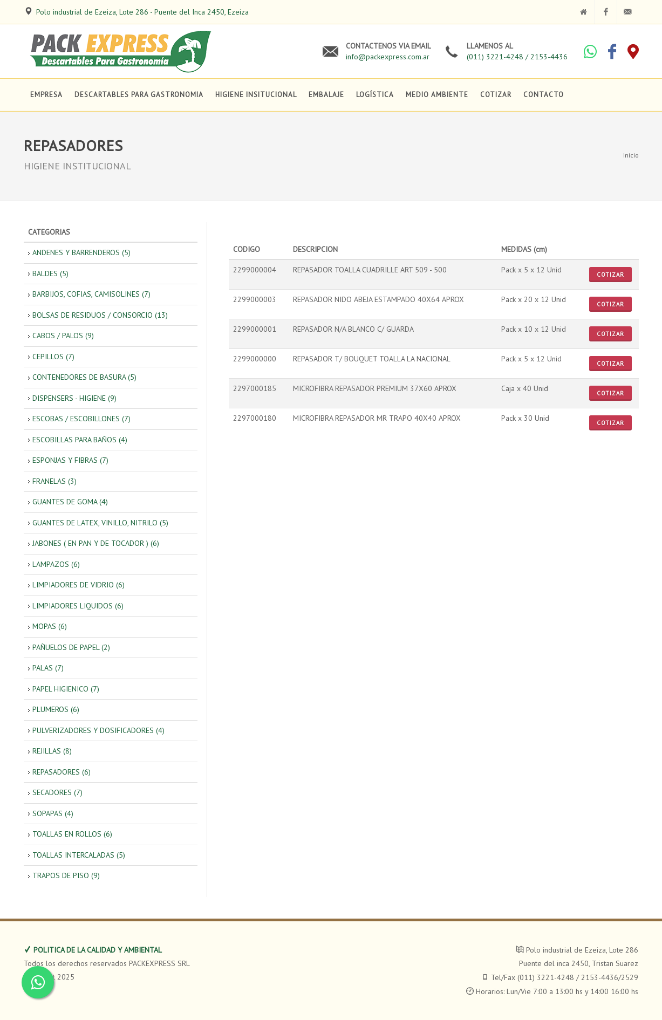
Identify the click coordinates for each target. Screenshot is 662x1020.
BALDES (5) (50, 273)
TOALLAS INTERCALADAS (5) (78, 855)
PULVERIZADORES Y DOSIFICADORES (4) (98, 730)
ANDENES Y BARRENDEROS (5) (81, 252)
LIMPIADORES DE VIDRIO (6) (78, 585)
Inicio (631, 155)
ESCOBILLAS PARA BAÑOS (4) (79, 439)
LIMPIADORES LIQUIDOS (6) (78, 606)
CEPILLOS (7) (53, 356)
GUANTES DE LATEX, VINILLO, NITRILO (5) (100, 523)
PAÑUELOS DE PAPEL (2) (71, 647)
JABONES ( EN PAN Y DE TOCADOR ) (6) (95, 543)
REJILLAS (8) (52, 751)
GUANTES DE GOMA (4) (70, 501)
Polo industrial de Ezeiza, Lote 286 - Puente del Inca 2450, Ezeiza (142, 12)
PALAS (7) (48, 668)
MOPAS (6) (49, 626)
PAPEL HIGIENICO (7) (65, 689)
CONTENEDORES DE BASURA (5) (84, 377)
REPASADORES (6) (61, 772)
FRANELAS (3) (54, 481)
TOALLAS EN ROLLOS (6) (72, 834)
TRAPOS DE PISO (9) (66, 875)
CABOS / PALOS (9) (63, 335)
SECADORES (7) (57, 792)
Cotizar (610, 274)
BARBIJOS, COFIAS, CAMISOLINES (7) (91, 294)
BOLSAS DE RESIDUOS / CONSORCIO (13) (100, 315)
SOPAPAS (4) (52, 813)
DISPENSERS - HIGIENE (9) (74, 398)
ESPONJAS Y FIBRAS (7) (70, 460)
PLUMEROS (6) (55, 709)
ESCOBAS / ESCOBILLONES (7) (81, 418)
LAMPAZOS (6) (56, 564)
